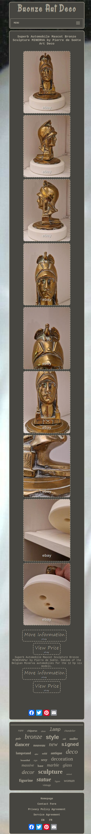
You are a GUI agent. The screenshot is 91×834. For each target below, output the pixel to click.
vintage (47, 785)
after (36, 754)
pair (18, 738)
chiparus (32, 730)
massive (28, 765)
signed (70, 744)
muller (73, 738)
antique (56, 753)
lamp (55, 729)
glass (67, 765)
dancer (22, 744)
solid (44, 753)
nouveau (39, 745)
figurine (26, 780)
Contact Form (47, 803)
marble (53, 765)
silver (43, 731)
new (53, 744)
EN (43, 820)
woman (69, 781)
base (40, 765)
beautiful (25, 760)
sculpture (50, 771)
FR (50, 820)
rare (21, 730)
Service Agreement (47, 814)
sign (35, 760)
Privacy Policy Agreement (47, 809)
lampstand (23, 753)
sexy (44, 760)
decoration (62, 759)
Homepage (46, 798)
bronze (33, 736)
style (52, 737)
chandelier (69, 730)
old (64, 739)
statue (44, 779)
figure (57, 781)
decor (28, 772)
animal (69, 774)
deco (72, 751)
